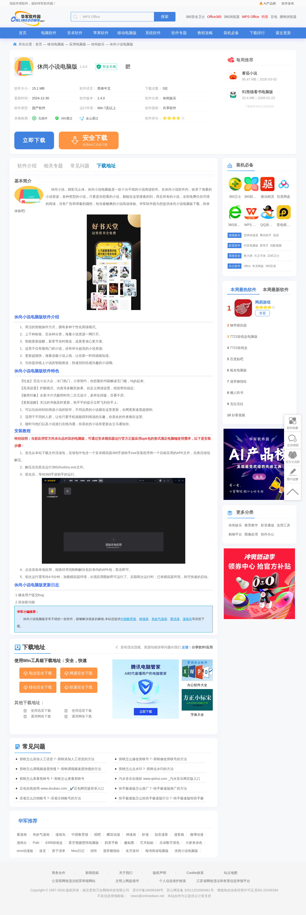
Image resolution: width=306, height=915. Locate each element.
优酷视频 (276, 245)
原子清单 (58, 850)
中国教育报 (128, 619)
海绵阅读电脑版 (157, 850)
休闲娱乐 (97, 44)
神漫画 (143, 619)
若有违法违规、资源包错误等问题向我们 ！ (156, 647)
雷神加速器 (251, 235)
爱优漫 (175, 619)
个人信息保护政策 (172, 881)
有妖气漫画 (159, 619)
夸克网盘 (258, 266)
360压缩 (270, 266)
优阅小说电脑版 (186, 850)
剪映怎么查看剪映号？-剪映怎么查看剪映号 (52, 779)
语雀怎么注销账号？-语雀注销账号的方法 (50, 798)
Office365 (214, 16)
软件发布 (288, 3)
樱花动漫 (113, 834)
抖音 (265, 16)
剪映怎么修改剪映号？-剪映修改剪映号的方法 (153, 759)
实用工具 (283, 525)
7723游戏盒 (238, 348)
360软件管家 (252, 196)
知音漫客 (161, 834)
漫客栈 (179, 834)
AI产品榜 (270, 3)
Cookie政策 (195, 872)
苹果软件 (101, 33)
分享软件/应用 (202, 647)
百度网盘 (283, 196)
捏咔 (93, 850)
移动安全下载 (37, 687)
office (247, 266)
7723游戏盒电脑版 (243, 336)
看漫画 (22, 834)
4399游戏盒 (54, 842)
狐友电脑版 (238, 370)
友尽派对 (132, 850)
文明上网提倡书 (127, 881)
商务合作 (58, 872)
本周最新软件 (276, 289)
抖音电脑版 (251, 245)
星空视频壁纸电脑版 (84, 842)
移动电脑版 (127, 33)
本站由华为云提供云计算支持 (189, 896)
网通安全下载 (78, 673)
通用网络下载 (37, 716)
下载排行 (257, 33)
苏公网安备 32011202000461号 (191, 890)
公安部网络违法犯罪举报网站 (73, 881)
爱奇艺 (264, 245)
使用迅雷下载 (37, 710)
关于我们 (125, 872)
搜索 (165, 17)
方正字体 (260, 255)
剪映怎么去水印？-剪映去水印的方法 (146, 769)
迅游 (276, 235)
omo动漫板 (25, 850)
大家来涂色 (194, 842)
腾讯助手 (265, 235)
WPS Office (250, 16)
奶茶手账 (111, 842)
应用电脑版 (77, 44)
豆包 (274, 16)
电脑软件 (48, 33)
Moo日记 (77, 850)
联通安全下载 (78, 687)
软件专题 (179, 33)
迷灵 (42, 850)
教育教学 (251, 525)
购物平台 (235, 534)
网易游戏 (262, 302)
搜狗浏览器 (288, 16)
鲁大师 (248, 255)
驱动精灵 (267, 196)
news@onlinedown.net (147, 896)
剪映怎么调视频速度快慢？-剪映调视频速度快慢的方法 (60, 769)
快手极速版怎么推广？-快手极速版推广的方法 (153, 788)
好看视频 (238, 415)
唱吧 (97, 834)
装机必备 (231, 33)
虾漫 (145, 834)
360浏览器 (232, 16)
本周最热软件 (243, 289)
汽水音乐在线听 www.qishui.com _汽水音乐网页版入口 (159, 779)
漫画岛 (187, 619)
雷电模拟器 (284, 225)
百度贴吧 (236, 359)
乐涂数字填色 (169, 842)
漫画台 (22, 842)
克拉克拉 (236, 404)
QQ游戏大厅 (268, 225)
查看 (262, 313)
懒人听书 (236, 393)
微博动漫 (196, 834)
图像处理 (251, 534)
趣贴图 (129, 842)
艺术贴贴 (146, 842)
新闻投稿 (92, 872)
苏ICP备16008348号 (148, 890)
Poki (36, 842)
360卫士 (235, 196)
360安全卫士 (195, 16)
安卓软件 (74, 33)
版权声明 (159, 872)
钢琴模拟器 (238, 325)
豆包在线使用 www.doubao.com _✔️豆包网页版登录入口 (62, 788)
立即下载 (34, 140)
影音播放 (267, 525)
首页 (23, 33)
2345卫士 (273, 255)
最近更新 (283, 33)
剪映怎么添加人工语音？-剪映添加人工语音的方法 (57, 759)
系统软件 (153, 33)
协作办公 (267, 534)
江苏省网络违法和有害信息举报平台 (223, 881)
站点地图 (230, 872)
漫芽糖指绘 (111, 850)
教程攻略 (205, 33)
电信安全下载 (37, 673)
